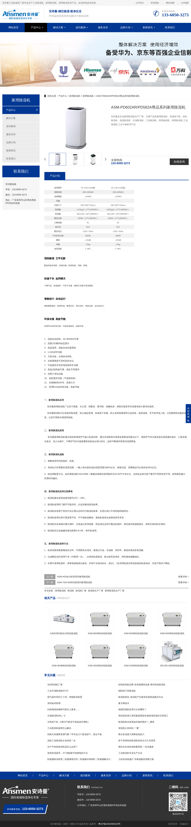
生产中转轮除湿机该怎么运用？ (62, 747)
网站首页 (13, 27)
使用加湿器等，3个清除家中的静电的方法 (67, 753)
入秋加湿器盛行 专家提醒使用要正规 (136, 759)
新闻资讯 (148, 27)
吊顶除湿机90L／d (56, 715)
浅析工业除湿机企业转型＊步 (61, 740)
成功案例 (81, 27)
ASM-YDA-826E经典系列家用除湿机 (74, 582)
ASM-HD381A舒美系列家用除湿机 (73, 576)
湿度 (50, 339)
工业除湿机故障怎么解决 (59, 728)
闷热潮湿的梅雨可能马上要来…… (63, 709)
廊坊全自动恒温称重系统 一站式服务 (136, 747)
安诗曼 (50, 406)
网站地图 (170, 3)
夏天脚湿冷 (123, 703)
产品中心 (36, 27)
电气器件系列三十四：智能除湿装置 (64, 697)
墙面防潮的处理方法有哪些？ (132, 709)
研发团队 (155, 3)
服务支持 (103, 27)
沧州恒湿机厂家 (55, 684)
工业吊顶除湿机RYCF (57, 691)
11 (45, 382)
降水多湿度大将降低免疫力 (131, 734)
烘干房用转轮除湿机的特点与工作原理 (136, 740)
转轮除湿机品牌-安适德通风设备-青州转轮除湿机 (141, 684)
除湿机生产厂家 (95, 590)
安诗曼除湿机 (53, 413)
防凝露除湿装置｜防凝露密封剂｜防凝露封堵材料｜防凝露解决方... (79, 759)
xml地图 (185, 3)
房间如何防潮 (53, 703)
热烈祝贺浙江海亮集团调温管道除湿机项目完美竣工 (143, 715)
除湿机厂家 (81, 590)
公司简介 (140, 3)
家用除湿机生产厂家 (114, 590)
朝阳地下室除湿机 (127, 691)
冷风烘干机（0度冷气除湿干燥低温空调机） (68, 722)
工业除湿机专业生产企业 (130, 753)
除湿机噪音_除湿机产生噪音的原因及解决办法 (140, 697)
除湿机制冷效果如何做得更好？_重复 (136, 722)
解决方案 (58, 27)
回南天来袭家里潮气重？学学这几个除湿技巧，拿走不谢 (74, 734)
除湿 (70, 265)
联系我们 (170, 27)
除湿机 (61, 406)
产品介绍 (55, 175)
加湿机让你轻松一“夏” (128, 728)
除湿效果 (93, 504)
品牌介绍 (125, 27)
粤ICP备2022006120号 (109, 824)
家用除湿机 (74, 96)
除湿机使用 (53, 504)
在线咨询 (179, 161)
